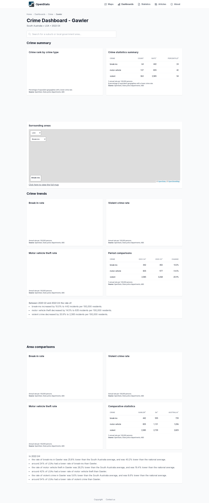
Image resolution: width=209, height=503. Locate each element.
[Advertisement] (104, 108)
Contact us (110, 499)
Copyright (98, 499)
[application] (65, 72)
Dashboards (40, 14)
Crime (50, 14)
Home (29, 14)
